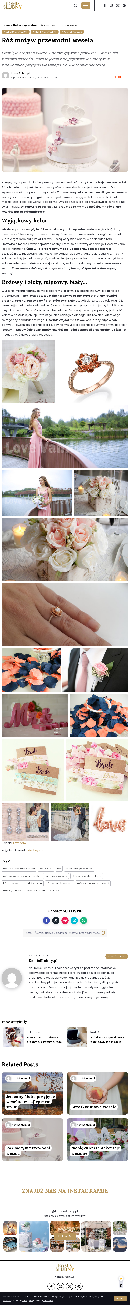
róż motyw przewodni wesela (21, 876)
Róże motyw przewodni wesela (22, 883)
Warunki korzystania (41, 1300)
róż (59, 868)
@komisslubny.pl (65, 1211)
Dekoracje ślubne (25, 25)
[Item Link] (97, 1093)
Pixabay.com (37, 850)
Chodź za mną (117, 956)
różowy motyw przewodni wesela (24, 890)
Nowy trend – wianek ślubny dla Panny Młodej (45, 1039)
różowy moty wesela (59, 883)
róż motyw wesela (56, 876)
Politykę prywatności (15, 1300)
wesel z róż (56, 890)
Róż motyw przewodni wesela (28, 1151)
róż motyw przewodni (79, 868)
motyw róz (46, 868)
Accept (120, 1298)
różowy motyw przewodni (93, 883)
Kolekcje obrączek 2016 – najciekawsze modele (108, 1039)
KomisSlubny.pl (20, 73)
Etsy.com (19, 843)
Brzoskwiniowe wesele (94, 1106)
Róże (98, 876)
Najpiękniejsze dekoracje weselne (95, 1151)
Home (6, 25)
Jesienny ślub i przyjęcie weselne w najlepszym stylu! (30, 1101)
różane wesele (81, 876)
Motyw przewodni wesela (19, 868)
